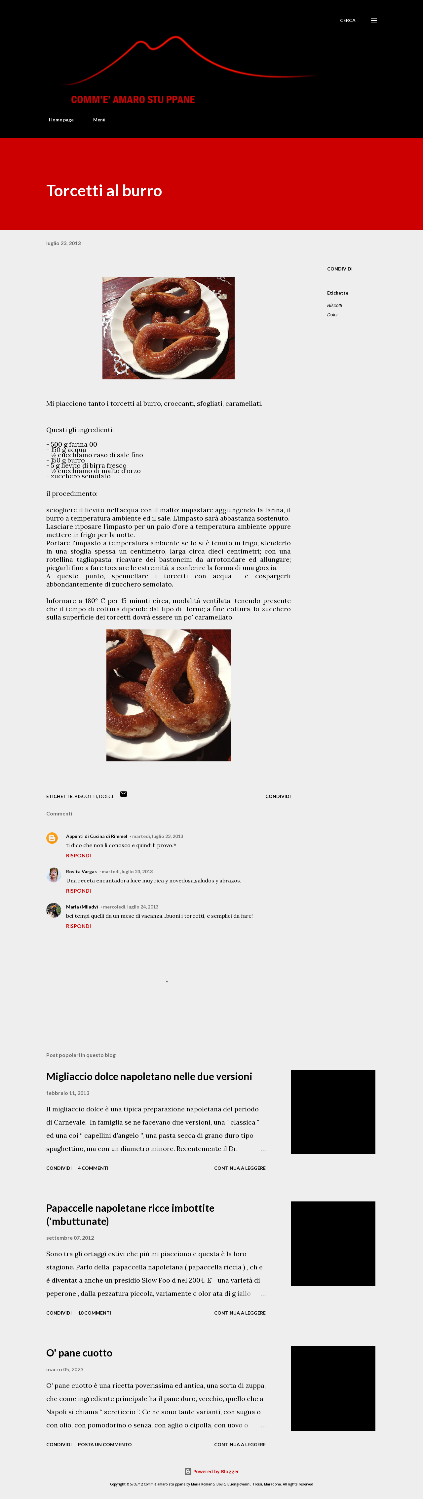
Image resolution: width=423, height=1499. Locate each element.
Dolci (332, 314)
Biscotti (334, 305)
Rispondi (78, 855)
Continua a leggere (240, 1168)
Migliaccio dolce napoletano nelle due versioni (149, 1076)
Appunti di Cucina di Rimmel (96, 836)
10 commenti (94, 1313)
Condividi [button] (340, 268)
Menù (95, 119)
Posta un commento (105, 1444)
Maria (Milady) (82, 906)
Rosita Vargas (81, 871)
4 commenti (93, 1168)
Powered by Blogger (211, 1471)
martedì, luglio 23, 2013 (157, 836)
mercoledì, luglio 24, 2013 (130, 906)
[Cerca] (348, 20)
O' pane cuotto (79, 1352)
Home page (57, 119)
